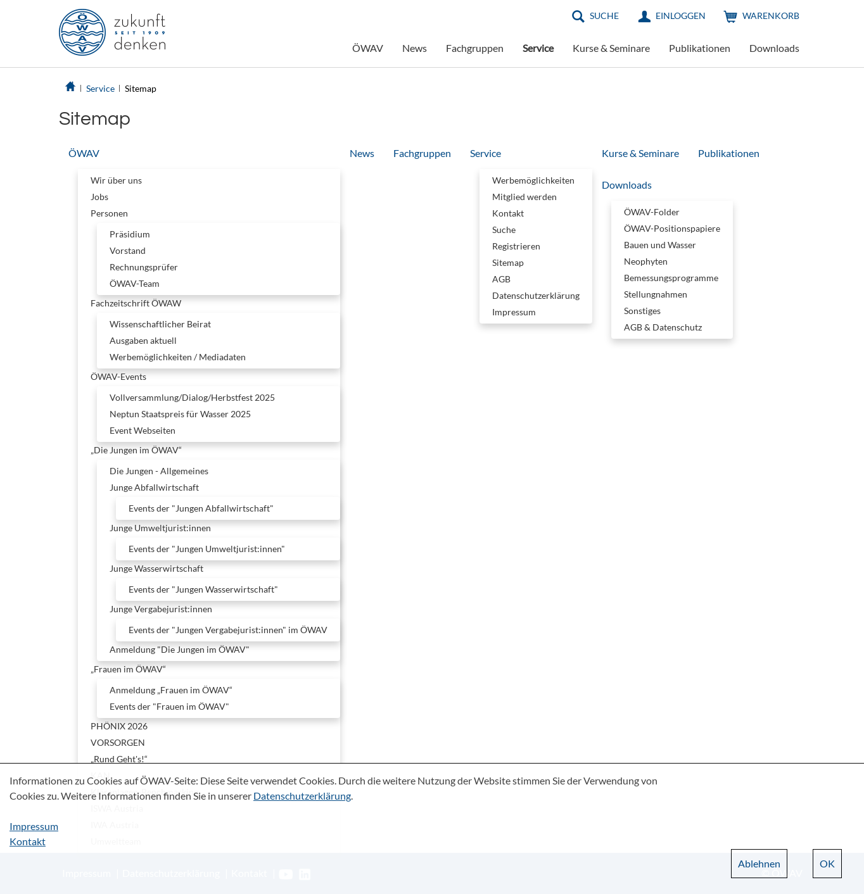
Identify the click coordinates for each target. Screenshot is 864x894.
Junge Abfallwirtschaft (154, 487)
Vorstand (128, 250)
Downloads (774, 48)
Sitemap (140, 88)
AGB (501, 279)
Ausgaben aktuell (143, 340)
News (414, 48)
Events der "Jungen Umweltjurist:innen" (207, 548)
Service (538, 48)
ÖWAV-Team (135, 283)
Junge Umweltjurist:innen (160, 527)
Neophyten (646, 261)
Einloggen (681, 15)
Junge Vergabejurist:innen (161, 608)
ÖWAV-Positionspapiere (672, 228)
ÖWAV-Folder (652, 211)
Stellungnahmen (655, 294)
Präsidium (130, 234)
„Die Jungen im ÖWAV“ (136, 449)
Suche (604, 15)
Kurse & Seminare (611, 48)
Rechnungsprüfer (144, 266)
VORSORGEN (118, 742)
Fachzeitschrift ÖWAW (136, 303)
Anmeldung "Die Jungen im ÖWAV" (180, 649)
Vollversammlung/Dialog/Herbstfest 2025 (192, 397)
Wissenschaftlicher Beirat (160, 323)
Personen (109, 213)
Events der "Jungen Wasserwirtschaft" (203, 589)
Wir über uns (116, 180)
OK (827, 863)
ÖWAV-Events (118, 376)
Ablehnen (759, 863)
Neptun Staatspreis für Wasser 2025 (180, 413)
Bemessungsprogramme (671, 277)
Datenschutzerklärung (536, 295)
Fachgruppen (475, 48)
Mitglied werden (524, 196)
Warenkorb (770, 15)
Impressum (514, 311)
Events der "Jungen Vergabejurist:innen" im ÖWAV (228, 629)
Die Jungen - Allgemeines (159, 470)
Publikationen (699, 48)
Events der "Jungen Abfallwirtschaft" (201, 508)
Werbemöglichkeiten (533, 180)
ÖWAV (367, 48)
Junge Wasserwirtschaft (156, 568)
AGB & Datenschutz (663, 327)
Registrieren (516, 246)
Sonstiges (642, 310)
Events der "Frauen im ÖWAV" (169, 706)
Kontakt (508, 213)
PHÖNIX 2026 (119, 726)
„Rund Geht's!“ (119, 758)
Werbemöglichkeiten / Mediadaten (178, 356)
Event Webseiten (142, 430)
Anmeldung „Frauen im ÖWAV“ (171, 689)
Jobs (99, 196)
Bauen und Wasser (660, 244)
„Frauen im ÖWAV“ (128, 669)
